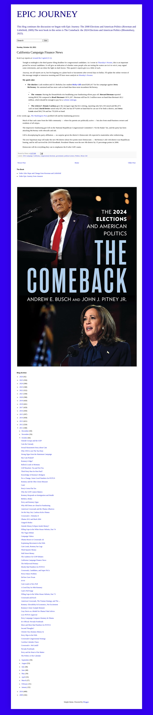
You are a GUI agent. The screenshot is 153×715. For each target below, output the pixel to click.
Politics (77, 156)
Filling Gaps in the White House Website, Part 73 (38, 594)
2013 (21, 421)
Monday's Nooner (86, 75)
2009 (21, 695)
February (25, 684)
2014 (21, 418)
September (25, 660)
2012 (21, 425)
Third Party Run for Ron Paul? (32, 471)
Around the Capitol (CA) (41, 58)
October (25, 438)
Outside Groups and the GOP (31, 441)
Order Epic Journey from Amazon (31, 176)
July (23, 667)
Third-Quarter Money (28, 550)
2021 (21, 394)
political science (69, 156)
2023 (21, 387)
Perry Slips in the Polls (29, 635)
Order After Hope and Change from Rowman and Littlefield (40, 173)
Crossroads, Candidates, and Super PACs (35, 570)
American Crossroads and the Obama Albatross (37, 509)
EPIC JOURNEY (47, 14)
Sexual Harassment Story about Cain (34, 448)
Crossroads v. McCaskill (29, 645)
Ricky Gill (76, 84)
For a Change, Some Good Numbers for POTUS (38, 478)
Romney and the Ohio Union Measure (34, 482)
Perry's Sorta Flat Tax (28, 488)
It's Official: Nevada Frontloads (32, 622)
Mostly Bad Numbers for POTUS (33, 567)
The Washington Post (39, 116)
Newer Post (21, 163)
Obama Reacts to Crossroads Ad (32, 540)
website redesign (69, 100)
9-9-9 (23, 581)
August (24, 663)
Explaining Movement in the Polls (33, 543)
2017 (21, 407)
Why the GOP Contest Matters (32, 492)
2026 (21, 377)
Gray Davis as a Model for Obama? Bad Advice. (38, 611)
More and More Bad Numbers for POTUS (36, 625)
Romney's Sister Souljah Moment (33, 608)
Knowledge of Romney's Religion (33, 475)
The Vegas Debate (27, 533)
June (23, 670)
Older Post (132, 163)
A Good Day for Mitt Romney (31, 587)
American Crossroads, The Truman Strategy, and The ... (40, 601)
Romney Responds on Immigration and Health (37, 495)
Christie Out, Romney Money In (32, 632)
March (24, 680)
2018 (21, 404)
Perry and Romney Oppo (30, 502)
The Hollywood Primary (29, 564)
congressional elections (48, 156)
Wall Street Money (27, 553)
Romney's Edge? (27, 461)
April (24, 677)
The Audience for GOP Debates (32, 557)
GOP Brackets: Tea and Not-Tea (32, 468)
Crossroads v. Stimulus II (30, 516)
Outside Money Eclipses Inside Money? (35, 526)
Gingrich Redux (26, 523)
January (24, 687)
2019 (21, 401)
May (23, 674)
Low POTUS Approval (29, 615)
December (25, 431)
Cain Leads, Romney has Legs (31, 546)
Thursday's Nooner (105, 62)
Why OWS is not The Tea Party (32, 451)
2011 (21, 428)
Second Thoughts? (27, 628)
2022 (21, 390)
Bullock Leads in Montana (30, 465)
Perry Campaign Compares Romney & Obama (37, 618)
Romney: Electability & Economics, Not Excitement (39, 605)
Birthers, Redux (26, 499)
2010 (21, 691)
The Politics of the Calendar (31, 656)
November (25, 434)
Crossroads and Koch (28, 598)
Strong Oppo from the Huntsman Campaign (36, 454)
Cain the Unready (27, 444)
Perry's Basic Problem (29, 574)
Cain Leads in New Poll (29, 584)
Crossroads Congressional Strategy (33, 639)
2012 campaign (27, 156)
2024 (21, 384)
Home (77, 163)
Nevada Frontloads (27, 649)
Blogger (86, 702)
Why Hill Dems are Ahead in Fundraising (35, 505)
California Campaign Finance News (33, 560)
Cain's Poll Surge (27, 591)
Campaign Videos (27, 536)
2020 (21, 397)
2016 (21, 411)
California (36, 156)
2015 (21, 414)
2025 (21, 380)
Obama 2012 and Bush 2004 (31, 519)
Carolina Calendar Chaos (30, 642)
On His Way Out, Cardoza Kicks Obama (35, 512)
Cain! (23, 485)
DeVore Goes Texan (28, 577)
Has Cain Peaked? (27, 458)
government (60, 156)
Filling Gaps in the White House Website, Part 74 (38, 529)
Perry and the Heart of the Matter (32, 652)
